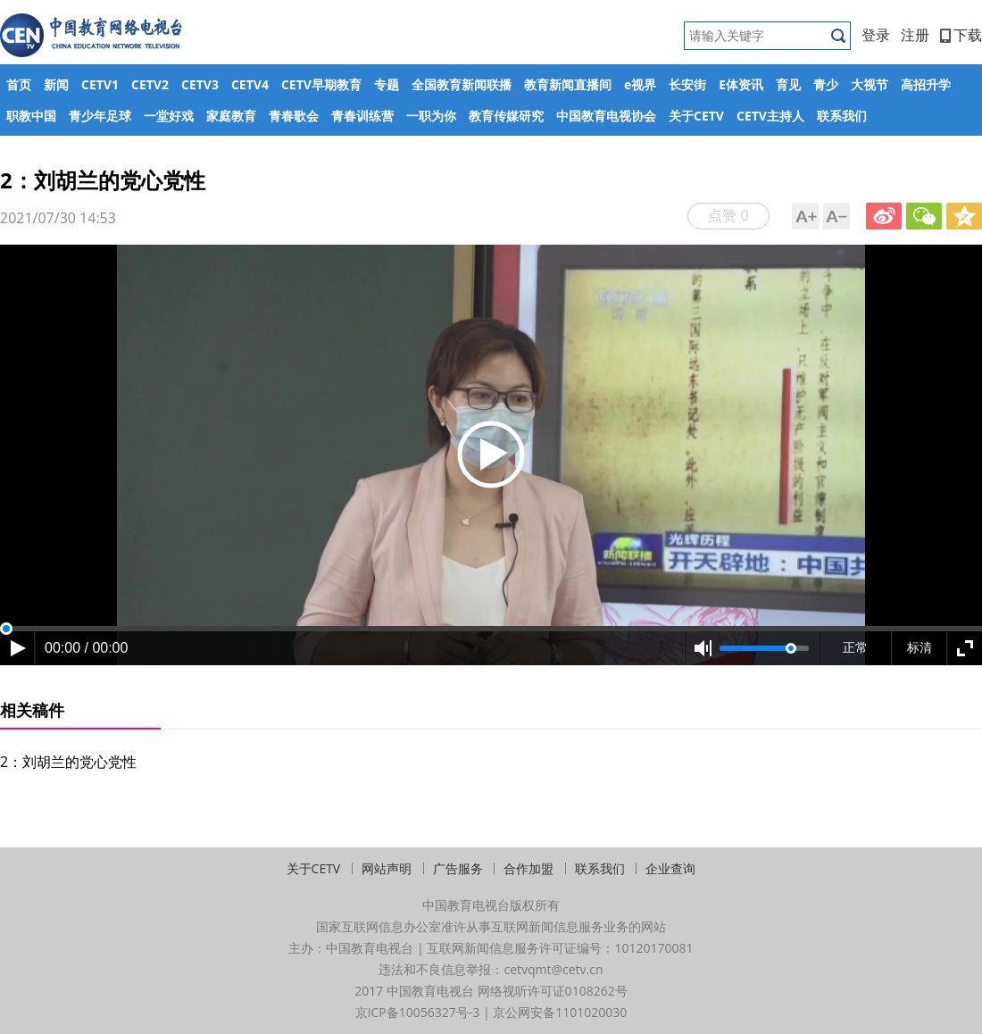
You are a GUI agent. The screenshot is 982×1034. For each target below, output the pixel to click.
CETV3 (200, 84)
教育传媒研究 (506, 115)
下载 (961, 35)
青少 (825, 84)
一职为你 (431, 115)
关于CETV (696, 115)
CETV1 (100, 84)
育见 (788, 84)
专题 (386, 84)
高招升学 (926, 84)
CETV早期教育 (321, 84)
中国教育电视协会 (606, 115)
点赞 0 (728, 215)
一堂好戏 (169, 115)
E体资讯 (741, 84)
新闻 (56, 84)
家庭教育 (231, 115)
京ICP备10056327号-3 (417, 1012)
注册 (915, 35)
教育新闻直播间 (568, 84)
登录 (875, 35)
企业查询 (670, 868)
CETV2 (150, 84)
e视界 (640, 84)
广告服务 (458, 868)
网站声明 (387, 868)
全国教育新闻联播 (462, 84)
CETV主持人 (770, 115)
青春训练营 (362, 115)
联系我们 (842, 115)
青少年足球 (100, 115)
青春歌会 (294, 115)
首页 (18, 84)
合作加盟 (528, 868)
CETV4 (250, 84)
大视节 (869, 84)
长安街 (687, 84)
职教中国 (31, 115)
